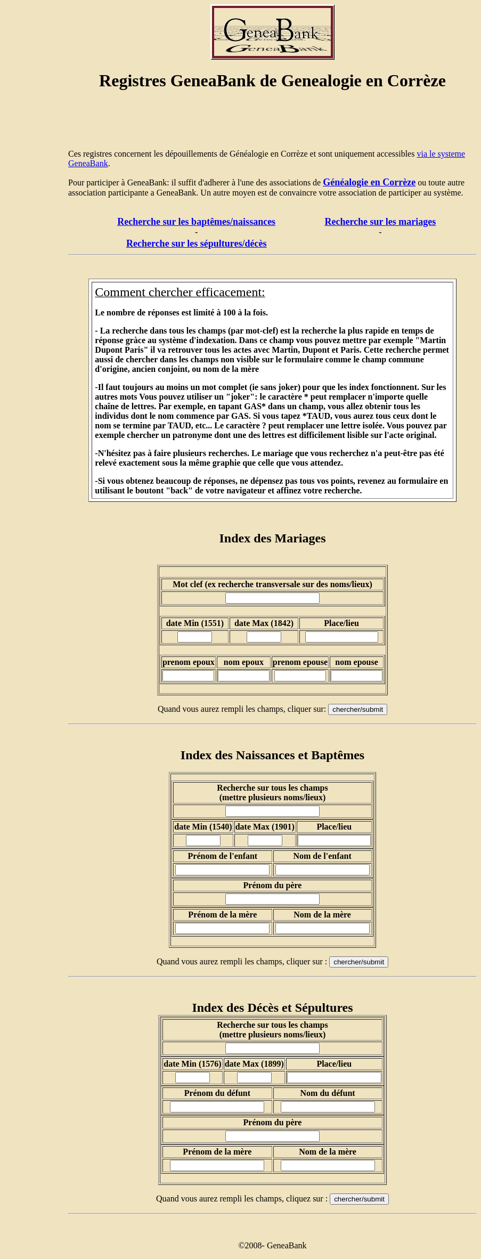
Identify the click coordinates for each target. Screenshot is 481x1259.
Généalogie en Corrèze (369, 182)
